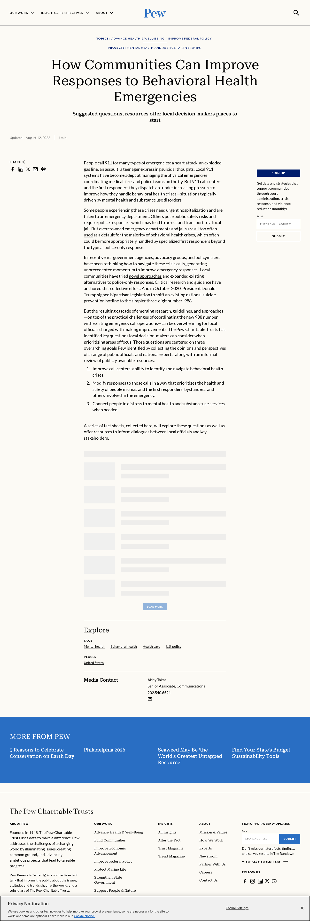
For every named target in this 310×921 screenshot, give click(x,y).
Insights (165, 823)
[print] (43, 169)
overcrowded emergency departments (134, 228)
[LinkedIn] (260, 881)
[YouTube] (274, 881)
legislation (140, 294)
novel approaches (145, 275)
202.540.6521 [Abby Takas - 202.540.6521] (159, 692)
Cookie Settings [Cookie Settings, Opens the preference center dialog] (237, 910)
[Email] (278, 223)
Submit (278, 235)
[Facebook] (245, 881)
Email (260, 216)
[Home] (51, 810)
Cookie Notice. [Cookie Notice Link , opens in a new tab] (84, 919)
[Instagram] (253, 881)
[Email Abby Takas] (149, 698)
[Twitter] (267, 881)
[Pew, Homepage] (155, 12)
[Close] (302, 910)
